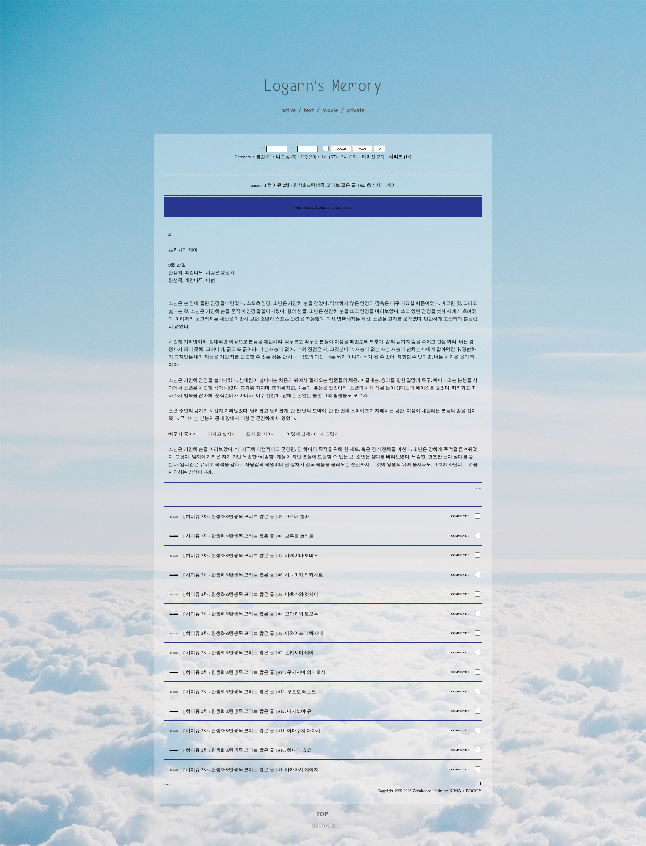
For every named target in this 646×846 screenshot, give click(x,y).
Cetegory (243, 156)
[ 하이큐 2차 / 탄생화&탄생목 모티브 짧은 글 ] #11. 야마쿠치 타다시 (251, 730)
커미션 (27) (373, 156)
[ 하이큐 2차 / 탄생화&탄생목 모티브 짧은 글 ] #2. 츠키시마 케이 (248, 652)
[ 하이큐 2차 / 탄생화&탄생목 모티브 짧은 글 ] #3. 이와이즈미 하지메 (253, 633)
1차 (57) (329, 156)
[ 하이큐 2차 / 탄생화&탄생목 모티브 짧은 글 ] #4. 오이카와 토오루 (250, 614)
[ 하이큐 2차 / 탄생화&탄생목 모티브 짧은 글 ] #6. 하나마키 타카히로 (253, 575)
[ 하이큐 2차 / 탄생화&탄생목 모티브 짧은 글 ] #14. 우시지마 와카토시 (254, 672)
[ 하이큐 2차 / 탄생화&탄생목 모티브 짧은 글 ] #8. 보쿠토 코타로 (248, 536)
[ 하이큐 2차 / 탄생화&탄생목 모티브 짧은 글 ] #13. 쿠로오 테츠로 (249, 691)
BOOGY (474, 790)
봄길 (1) (263, 156)
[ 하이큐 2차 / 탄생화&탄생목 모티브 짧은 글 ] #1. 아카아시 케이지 (250, 769)
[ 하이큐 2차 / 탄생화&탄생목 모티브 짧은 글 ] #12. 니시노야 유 (247, 711)
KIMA (455, 790)
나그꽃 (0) (286, 156)
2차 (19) (349, 156)
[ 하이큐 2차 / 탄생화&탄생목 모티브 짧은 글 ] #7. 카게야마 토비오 (250, 555)
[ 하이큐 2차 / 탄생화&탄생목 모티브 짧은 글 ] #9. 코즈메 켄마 (246, 516)
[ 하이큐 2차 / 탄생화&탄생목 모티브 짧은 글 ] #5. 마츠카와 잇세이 (250, 594)
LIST (479, 488)
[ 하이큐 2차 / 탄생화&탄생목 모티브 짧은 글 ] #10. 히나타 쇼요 (247, 750)
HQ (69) (309, 156)
